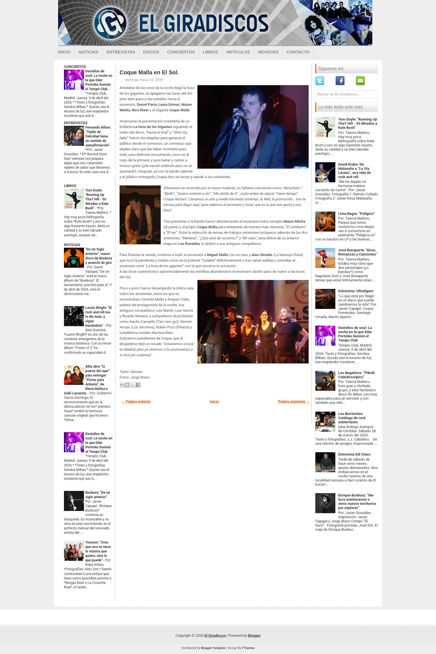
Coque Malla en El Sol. (149, 72)
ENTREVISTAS (75, 123)
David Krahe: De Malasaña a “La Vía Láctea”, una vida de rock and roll (354, 170)
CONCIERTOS (75, 67)
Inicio (64, 52)
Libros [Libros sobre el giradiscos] (210, 52)
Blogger (254, 635)
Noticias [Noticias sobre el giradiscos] (88, 52)
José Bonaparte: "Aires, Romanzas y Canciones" (357, 252)
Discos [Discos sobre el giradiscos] (151, 52)
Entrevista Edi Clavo (354, 454)
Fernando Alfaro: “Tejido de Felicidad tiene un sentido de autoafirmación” (98, 136)
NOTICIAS (72, 245)
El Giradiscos (215, 635)
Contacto (297, 52)
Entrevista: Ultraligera (355, 291)
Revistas (268, 52)
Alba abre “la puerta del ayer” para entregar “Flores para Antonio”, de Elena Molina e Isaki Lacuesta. (87, 380)
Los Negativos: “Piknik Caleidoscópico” (356, 375)
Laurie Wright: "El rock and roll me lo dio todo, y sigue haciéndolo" (98, 317)
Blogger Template (213, 648)
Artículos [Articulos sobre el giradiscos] (238, 52)
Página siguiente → (294, 401)
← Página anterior (136, 401)
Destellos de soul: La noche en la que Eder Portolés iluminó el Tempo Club (98, 80)
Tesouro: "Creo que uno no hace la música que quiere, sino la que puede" (98, 551)
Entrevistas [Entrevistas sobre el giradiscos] (120, 52)
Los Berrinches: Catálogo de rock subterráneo (352, 418)
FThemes (248, 648)
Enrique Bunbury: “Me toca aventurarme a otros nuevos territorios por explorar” (357, 501)
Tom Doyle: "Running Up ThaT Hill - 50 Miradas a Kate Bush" (96, 199)
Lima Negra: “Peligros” (356, 214)
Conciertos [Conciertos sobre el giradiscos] (181, 52)
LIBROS (70, 186)
